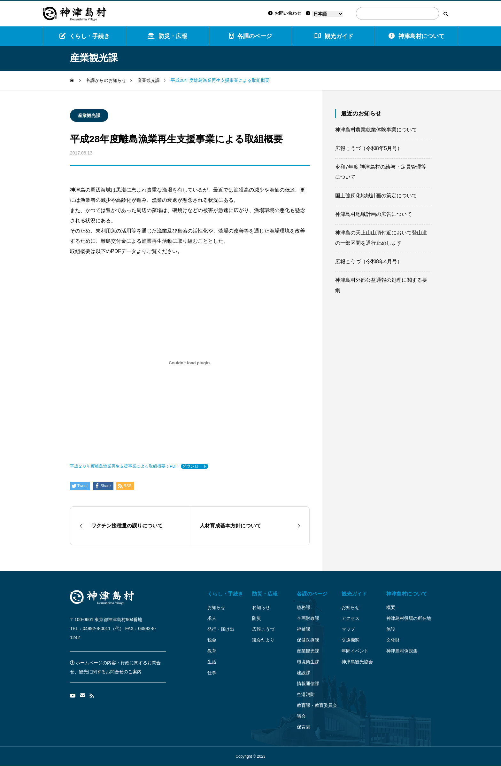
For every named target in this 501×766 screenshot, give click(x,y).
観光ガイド (354, 593)
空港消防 (306, 694)
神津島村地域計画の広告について (373, 214)
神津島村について (416, 36)
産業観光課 (89, 115)
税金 (211, 640)
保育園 (303, 727)
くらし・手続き (84, 36)
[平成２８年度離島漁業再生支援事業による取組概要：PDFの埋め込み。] (190, 363)
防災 (256, 618)
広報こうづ (263, 629)
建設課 (303, 672)
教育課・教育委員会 (317, 705)
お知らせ (216, 607)
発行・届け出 (220, 629)
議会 (301, 716)
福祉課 (303, 629)
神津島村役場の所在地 (408, 618)
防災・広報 (167, 36)
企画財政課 (308, 618)
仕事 (211, 672)
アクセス (350, 618)
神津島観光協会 (357, 661)
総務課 (303, 607)
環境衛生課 (308, 661)
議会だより (263, 640)
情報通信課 (308, 683)
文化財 (393, 640)
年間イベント (355, 650)
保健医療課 (308, 640)
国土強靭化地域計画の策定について (376, 195)
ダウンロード (194, 466)
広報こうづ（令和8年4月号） (368, 261)
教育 (211, 650)
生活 (211, 661)
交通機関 (350, 640)
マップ (348, 629)
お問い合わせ (284, 13)
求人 (211, 618)
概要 (390, 607)
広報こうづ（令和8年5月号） (368, 148)
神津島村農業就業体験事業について (376, 129)
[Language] (327, 14)
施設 (390, 629)
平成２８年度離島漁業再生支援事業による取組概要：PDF (124, 466)
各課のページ (250, 36)
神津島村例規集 (402, 650)
